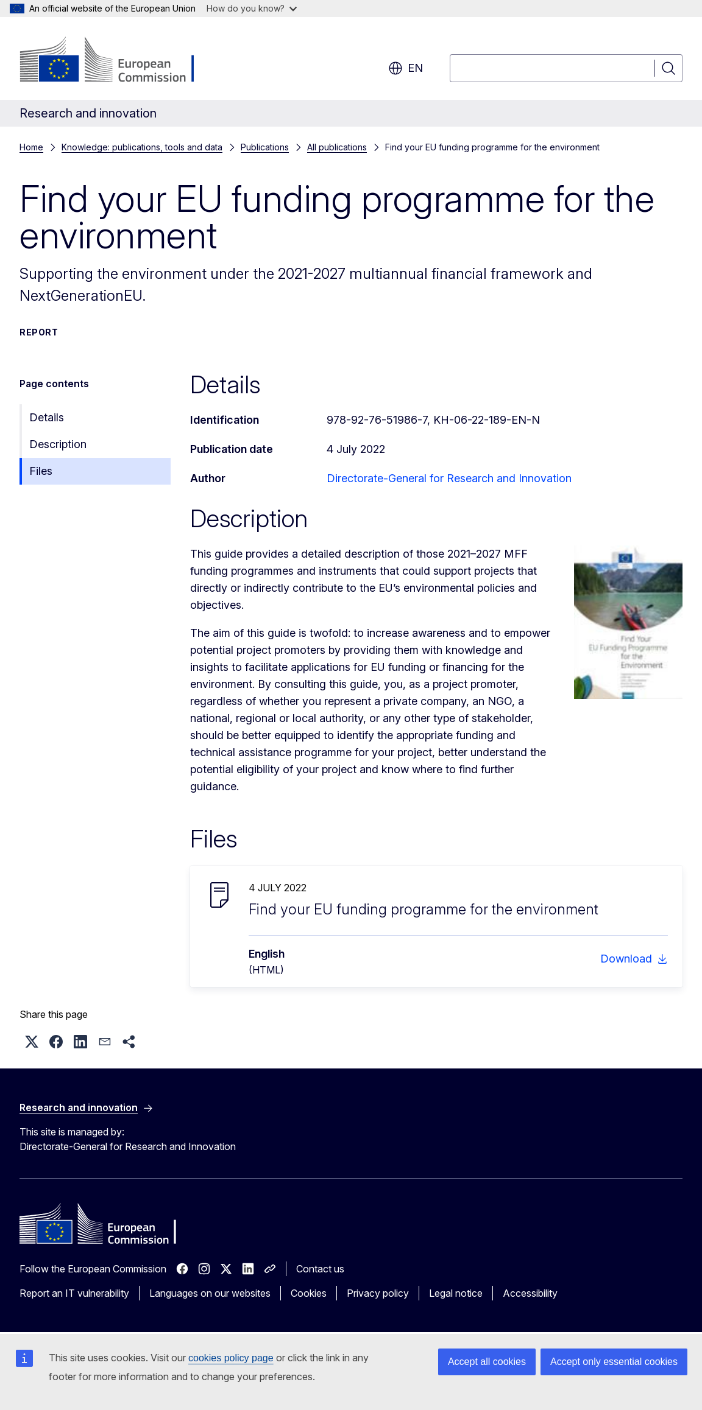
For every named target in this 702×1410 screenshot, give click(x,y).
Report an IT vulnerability (74, 1293)
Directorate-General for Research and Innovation (449, 478)
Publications (265, 147)
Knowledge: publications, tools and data (142, 147)
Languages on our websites (210, 1293)
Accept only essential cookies (614, 1361)
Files (40, 471)
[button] (31, 1041)
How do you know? (252, 8)
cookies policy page (231, 1358)
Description (58, 444)
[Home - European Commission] (118, 61)
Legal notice (456, 1293)
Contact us (320, 1269)
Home (31, 147)
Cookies (309, 1293)
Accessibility (530, 1293)
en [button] (405, 68)
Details (46, 417)
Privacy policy (378, 1293)
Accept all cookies (487, 1361)
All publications (337, 147)
